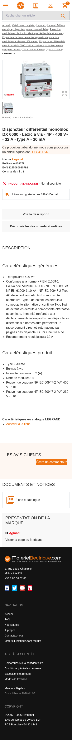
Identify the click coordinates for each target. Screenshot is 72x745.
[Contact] (36, 6)
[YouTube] (22, 588)
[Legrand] (41, 25)
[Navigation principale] (5, 5)
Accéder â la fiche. (18, 424)
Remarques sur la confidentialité (24, 663)
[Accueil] (6, 25)
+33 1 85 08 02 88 (15, 578)
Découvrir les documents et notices (36, 226)
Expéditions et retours (18, 673)
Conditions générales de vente (23, 668)
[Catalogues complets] (23, 25)
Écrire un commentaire (51, 462)
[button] (50, 6)
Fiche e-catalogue (28, 499)
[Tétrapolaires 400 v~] (33, 49)
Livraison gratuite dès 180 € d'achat (35, 194)
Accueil (9, 614)
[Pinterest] (30, 588)
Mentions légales (15, 688)
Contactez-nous (14, 635)
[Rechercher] (63, 15)
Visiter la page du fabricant (23, 539)
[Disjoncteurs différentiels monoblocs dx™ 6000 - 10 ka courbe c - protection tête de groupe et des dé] (33, 45)
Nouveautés (12, 624)
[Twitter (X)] (14, 588)
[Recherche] (29, 15)
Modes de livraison (16, 679)
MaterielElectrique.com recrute (23, 640)
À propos (10, 630)
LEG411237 (40, 152)
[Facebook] (7, 588)
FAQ (7, 619)
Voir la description (36, 214)
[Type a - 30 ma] (54, 49)
